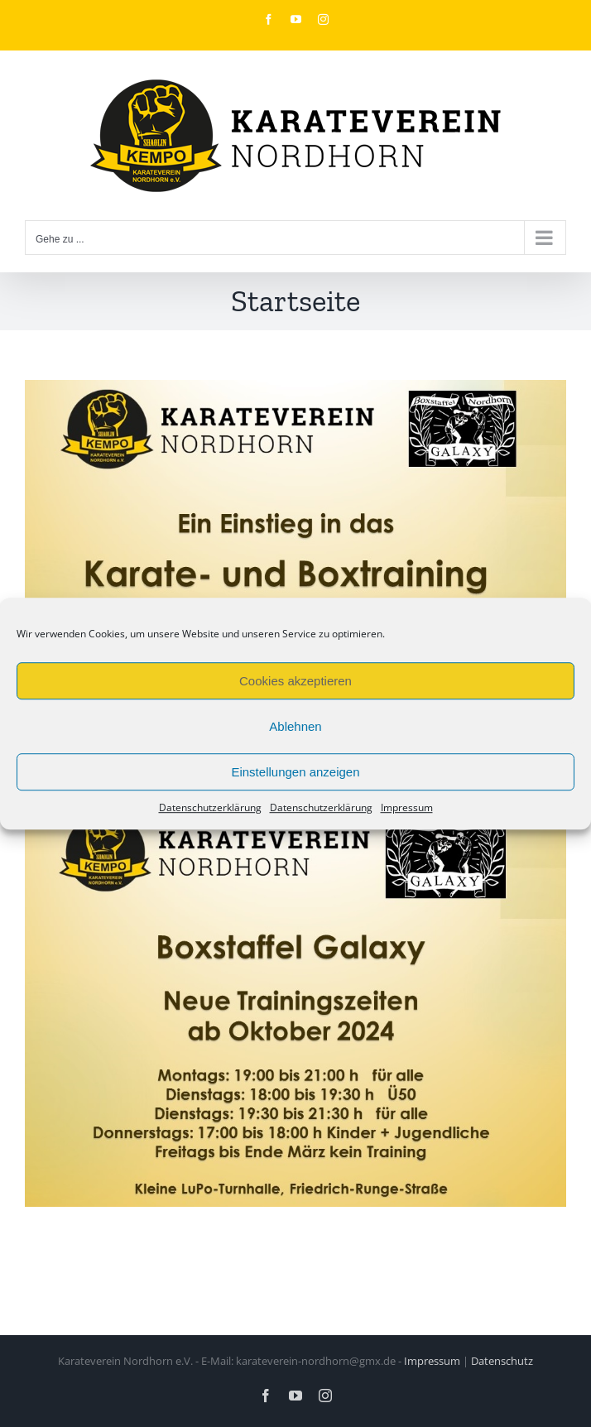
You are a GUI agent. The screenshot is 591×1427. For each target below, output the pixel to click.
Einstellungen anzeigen (295, 772)
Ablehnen (295, 726)
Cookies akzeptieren (295, 681)
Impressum (407, 807)
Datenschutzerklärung (210, 807)
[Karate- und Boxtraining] (295, 391)
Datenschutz (502, 1360)
